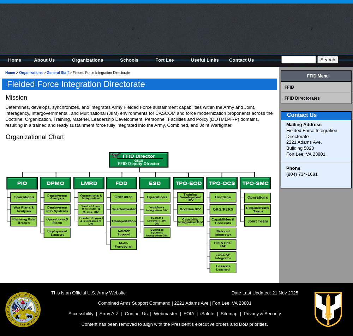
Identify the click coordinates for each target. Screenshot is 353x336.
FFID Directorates (302, 98)
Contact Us (136, 313)
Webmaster (165, 313)
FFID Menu (318, 76)
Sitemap (229, 313)
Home (10, 73)
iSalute (207, 313)
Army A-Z (109, 313)
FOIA (189, 313)
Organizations (31, 73)
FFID (289, 87)
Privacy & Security (262, 313)
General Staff (57, 73)
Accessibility (81, 313)
